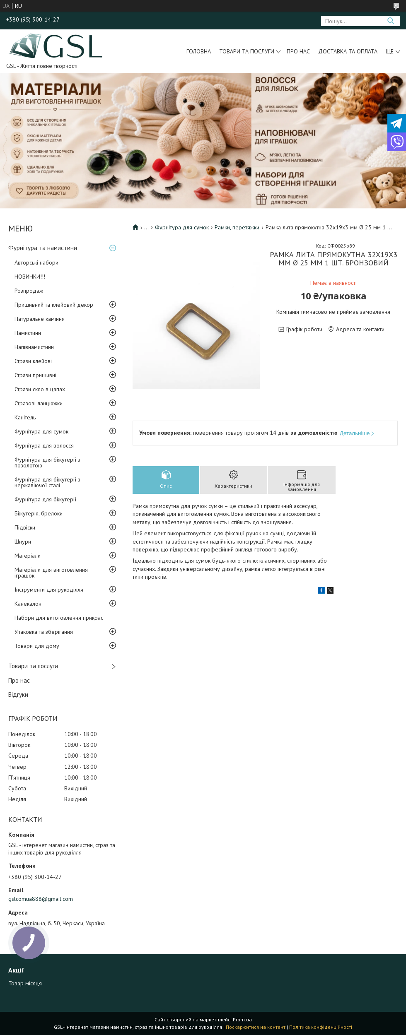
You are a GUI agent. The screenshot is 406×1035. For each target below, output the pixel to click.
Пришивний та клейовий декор (54, 304)
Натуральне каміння (40, 319)
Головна (198, 51)
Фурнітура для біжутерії (45, 499)
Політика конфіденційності (320, 1027)
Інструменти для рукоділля (49, 589)
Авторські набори (36, 262)
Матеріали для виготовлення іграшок (51, 572)
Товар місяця (25, 983)
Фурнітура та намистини (42, 248)
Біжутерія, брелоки (39, 513)
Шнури (23, 541)
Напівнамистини (34, 347)
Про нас (298, 51)
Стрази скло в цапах (40, 389)
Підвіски (25, 527)
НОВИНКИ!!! (30, 276)
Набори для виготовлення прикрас (59, 617)
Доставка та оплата (347, 51)
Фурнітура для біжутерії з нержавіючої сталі (47, 482)
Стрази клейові (33, 361)
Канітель (25, 417)
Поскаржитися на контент (255, 1027)
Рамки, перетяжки (237, 227)
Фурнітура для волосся (44, 445)
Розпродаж (29, 290)
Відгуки (18, 694)
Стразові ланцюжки (39, 403)
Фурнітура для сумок (41, 431)
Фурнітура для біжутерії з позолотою (47, 462)
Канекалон (28, 603)
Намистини (28, 333)
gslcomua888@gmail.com (40, 899)
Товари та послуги (246, 51)
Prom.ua (242, 1019)
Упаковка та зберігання (44, 631)
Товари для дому (37, 646)
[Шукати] (390, 21)
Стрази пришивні (35, 375)
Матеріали (28, 555)
